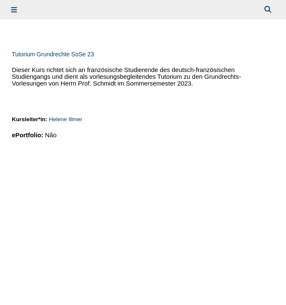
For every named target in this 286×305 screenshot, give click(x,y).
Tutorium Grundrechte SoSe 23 (53, 54)
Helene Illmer (65, 119)
